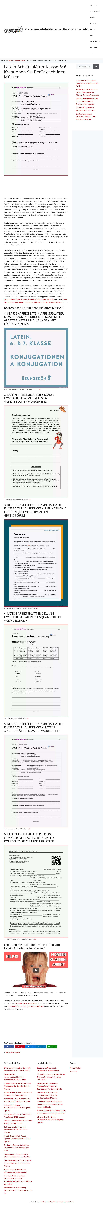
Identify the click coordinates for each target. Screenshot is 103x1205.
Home (10, 60)
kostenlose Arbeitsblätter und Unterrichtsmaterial (56, 1202)
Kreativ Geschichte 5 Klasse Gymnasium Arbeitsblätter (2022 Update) (17, 1139)
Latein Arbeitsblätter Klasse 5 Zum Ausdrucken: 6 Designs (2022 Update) (87, 101)
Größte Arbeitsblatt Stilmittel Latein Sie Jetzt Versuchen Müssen (85, 117)
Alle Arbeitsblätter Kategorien (95, 45)
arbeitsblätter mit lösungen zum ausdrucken (26, 1006)
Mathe (92, 29)
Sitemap (73, 1071)
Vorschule (93, 5)
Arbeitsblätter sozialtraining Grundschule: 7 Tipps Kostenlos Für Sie (18, 1190)
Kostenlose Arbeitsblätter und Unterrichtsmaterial (56, 29)
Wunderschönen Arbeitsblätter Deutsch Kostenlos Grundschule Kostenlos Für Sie (50, 1104)
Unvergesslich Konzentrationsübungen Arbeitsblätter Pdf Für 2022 (15, 1077)
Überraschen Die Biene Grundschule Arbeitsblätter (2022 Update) (50, 1119)
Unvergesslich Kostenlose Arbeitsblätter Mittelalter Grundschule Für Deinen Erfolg (49, 1086)
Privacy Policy (75, 1068)
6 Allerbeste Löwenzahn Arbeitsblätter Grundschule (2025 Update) (17, 1108)
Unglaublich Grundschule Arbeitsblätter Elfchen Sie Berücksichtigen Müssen (47, 1095)
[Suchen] (96, 66)
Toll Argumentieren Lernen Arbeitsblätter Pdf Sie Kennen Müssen (16, 1129)
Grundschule (94, 11)
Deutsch (93, 17)
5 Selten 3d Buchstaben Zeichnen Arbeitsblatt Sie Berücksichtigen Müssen (17, 1086)
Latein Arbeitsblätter (19, 60)
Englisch (93, 23)
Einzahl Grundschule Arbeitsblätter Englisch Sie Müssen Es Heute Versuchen (51, 1077)
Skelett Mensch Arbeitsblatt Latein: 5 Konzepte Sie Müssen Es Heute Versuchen (87, 92)
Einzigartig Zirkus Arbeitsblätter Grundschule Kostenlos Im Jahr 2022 (16, 1148)
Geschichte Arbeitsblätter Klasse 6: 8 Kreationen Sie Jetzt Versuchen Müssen (18, 1163)
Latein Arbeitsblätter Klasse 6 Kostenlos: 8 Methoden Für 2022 (29, 299)
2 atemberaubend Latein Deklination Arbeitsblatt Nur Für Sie (87, 83)
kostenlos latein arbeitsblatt (26, 1003)
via (40, 389)
